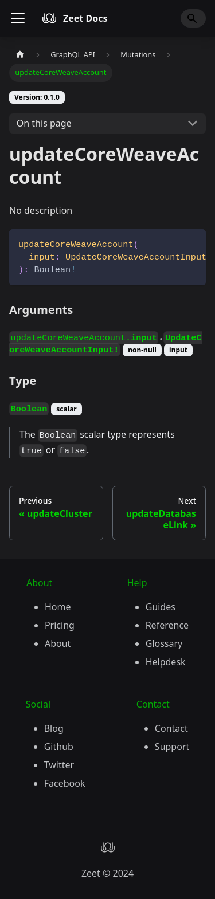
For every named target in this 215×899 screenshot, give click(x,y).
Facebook (64, 783)
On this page (44, 123)
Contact (171, 728)
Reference (167, 625)
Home (58, 606)
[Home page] (20, 55)
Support (172, 746)
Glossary (164, 643)
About (58, 643)
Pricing (60, 625)
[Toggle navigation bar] (17, 18)
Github (58, 746)
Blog (54, 728)
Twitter (59, 765)
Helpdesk (166, 661)
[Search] (193, 18)
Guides (160, 606)
